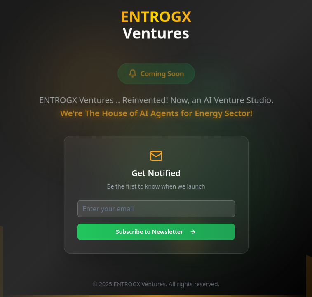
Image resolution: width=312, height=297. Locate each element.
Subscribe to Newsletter (156, 232)
